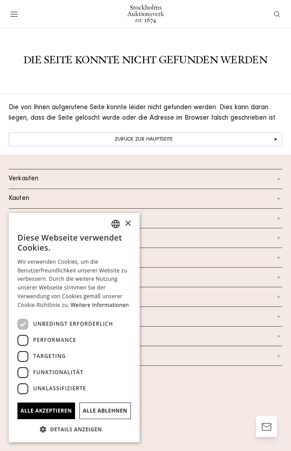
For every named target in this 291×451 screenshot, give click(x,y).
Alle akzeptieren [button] (46, 410)
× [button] (127, 223)
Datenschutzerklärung (145, 316)
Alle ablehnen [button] (105, 410)
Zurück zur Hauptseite (197, 139)
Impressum (145, 336)
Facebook (145, 277)
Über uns (145, 237)
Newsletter (145, 296)
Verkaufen (145, 179)
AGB (145, 355)
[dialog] (74, 327)
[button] (74, 429)
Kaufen (145, 198)
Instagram (145, 257)
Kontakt (145, 218)
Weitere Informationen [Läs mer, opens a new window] (100, 305)
